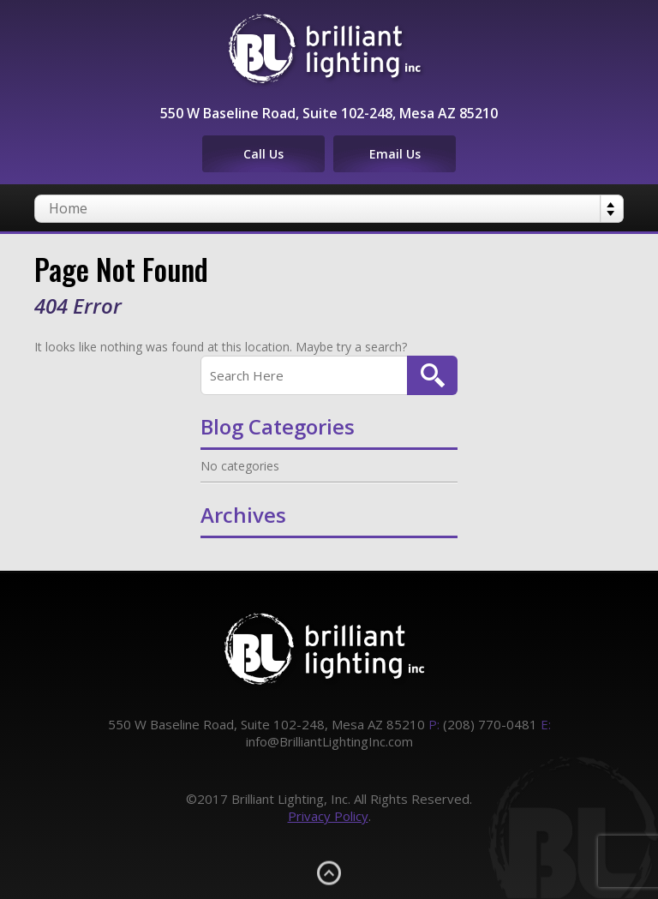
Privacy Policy (328, 815)
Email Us (395, 154)
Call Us (263, 154)
